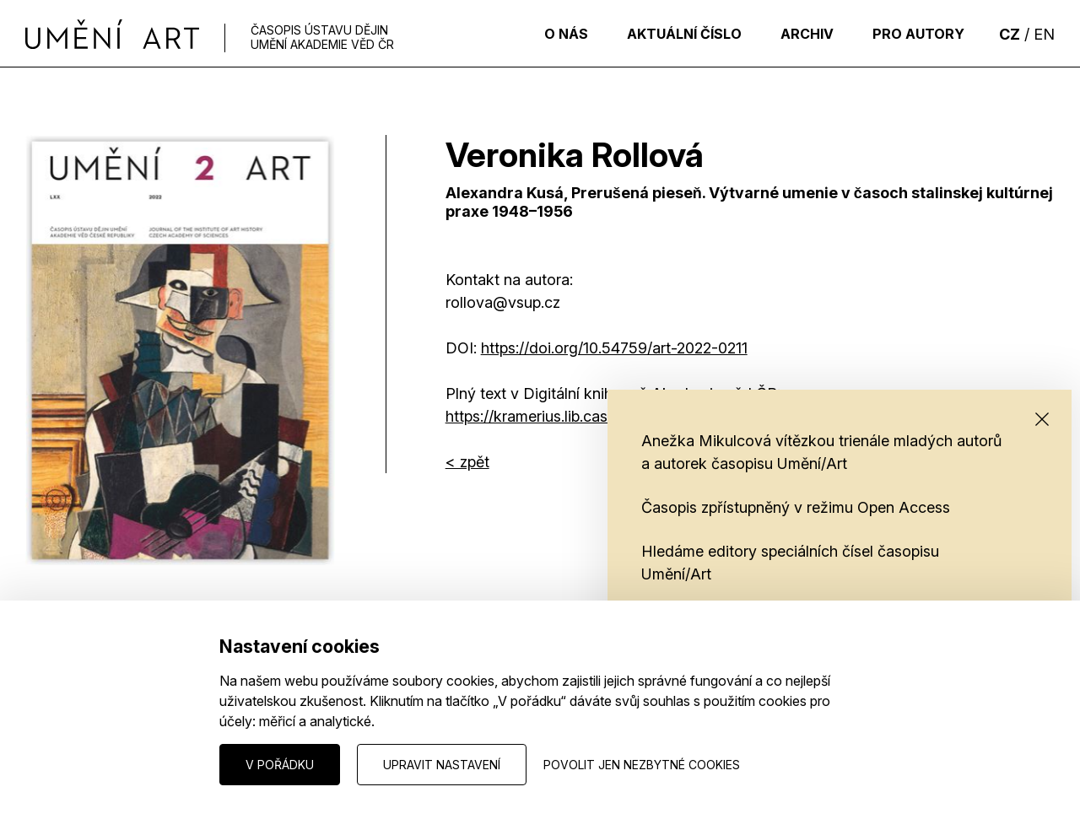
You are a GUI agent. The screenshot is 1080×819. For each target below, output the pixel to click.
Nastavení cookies (76, 764)
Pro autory (915, 33)
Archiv (796, 33)
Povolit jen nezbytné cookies (641, 764)
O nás (540, 33)
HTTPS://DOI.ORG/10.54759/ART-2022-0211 (614, 348)
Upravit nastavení (441, 764)
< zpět (467, 462)
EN (1044, 34)
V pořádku (280, 764)
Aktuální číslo (665, 33)
